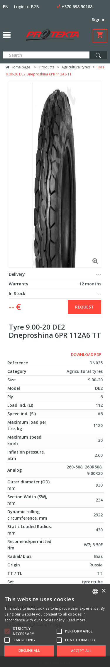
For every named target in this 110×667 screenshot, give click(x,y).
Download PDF (86, 354)
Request (84, 307)
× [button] (103, 591)
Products (46, 67)
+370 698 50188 (77, 6)
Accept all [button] (81, 650)
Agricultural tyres (76, 67)
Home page (18, 67)
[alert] (55, 625)
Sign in (99, 19)
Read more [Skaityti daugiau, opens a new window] (76, 620)
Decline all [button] (29, 650)
